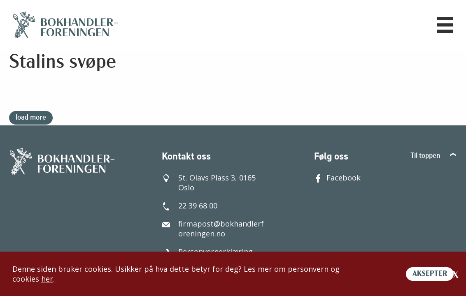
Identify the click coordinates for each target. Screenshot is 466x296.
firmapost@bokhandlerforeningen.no (213, 228)
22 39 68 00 (189, 205)
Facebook (337, 178)
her (47, 279)
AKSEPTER (429, 274)
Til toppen (433, 156)
